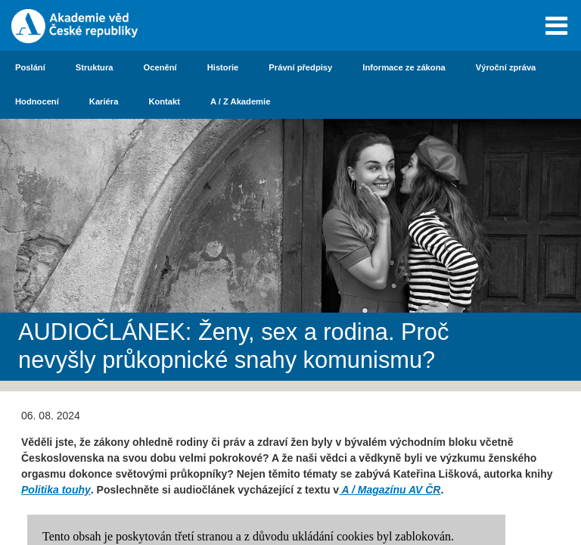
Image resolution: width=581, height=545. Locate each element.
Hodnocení (37, 101)
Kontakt (164, 101)
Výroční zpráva (506, 67)
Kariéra (104, 101)
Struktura (94, 67)
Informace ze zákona (403, 67)
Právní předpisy (300, 67)
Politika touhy (56, 490)
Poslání (30, 67)
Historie (223, 67)
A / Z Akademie (240, 101)
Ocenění (160, 67)
